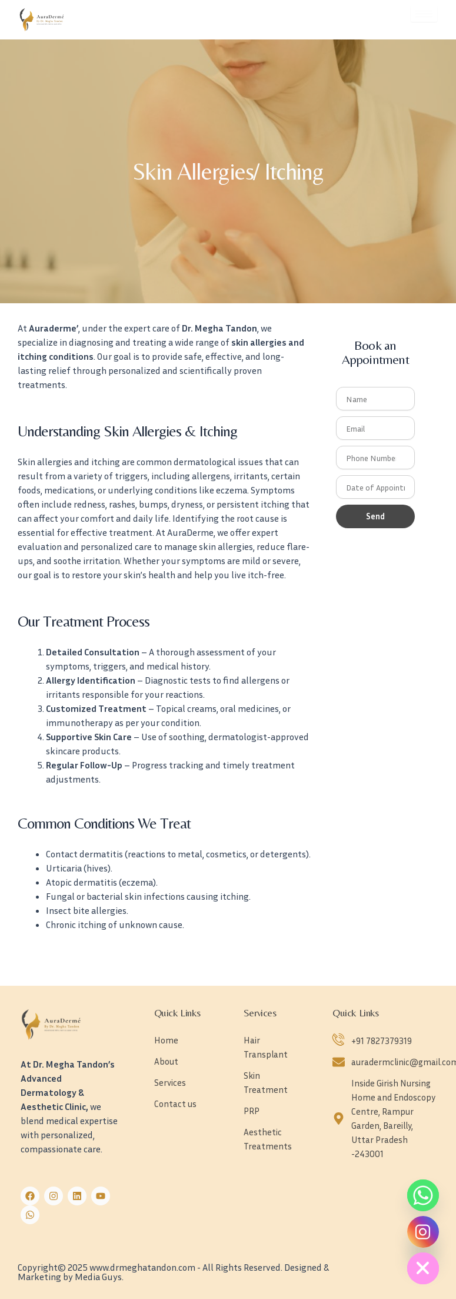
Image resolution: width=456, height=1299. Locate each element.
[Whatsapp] (423, 1195)
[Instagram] (423, 1232)
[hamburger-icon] (424, 14)
